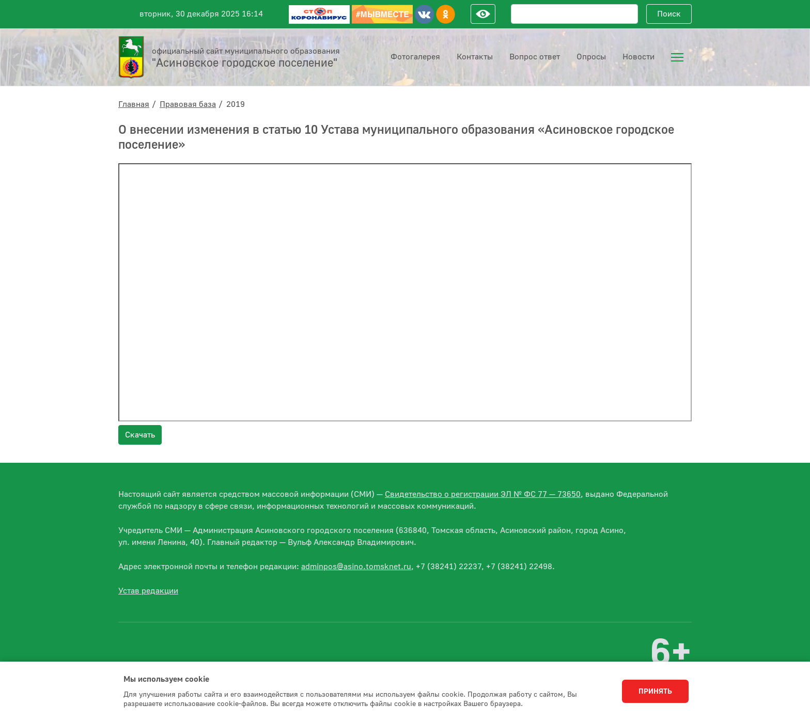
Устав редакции (148, 591)
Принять (655, 691)
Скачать (140, 435)
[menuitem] (677, 57)
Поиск (669, 14)
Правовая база (188, 104)
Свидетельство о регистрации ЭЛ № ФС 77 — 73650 (483, 494)
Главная (133, 104)
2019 (235, 104)
